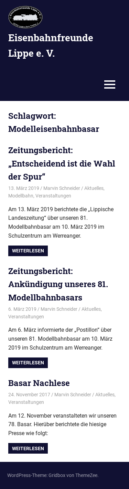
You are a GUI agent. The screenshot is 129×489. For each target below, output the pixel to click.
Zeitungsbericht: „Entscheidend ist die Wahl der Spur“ (61, 163)
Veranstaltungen (53, 195)
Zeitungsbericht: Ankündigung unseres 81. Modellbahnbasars (58, 284)
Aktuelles (94, 188)
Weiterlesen (28, 250)
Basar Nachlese (39, 382)
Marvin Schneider (61, 188)
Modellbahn (20, 195)
